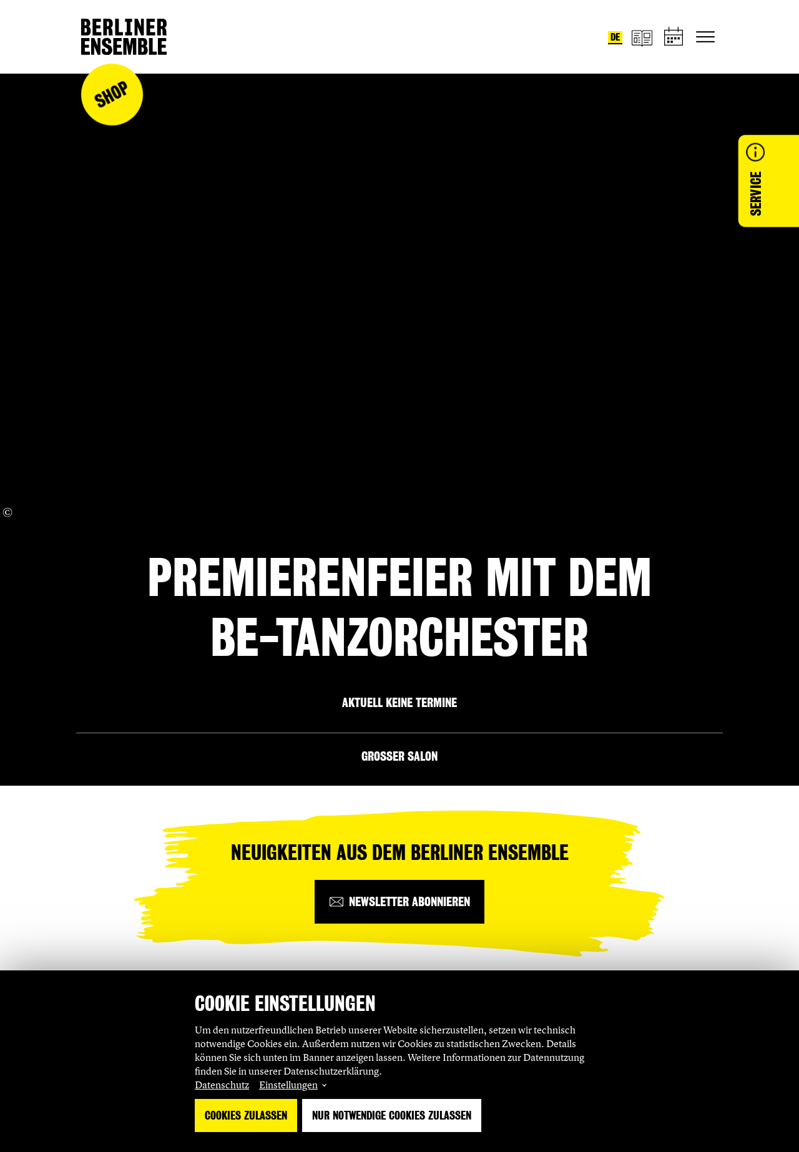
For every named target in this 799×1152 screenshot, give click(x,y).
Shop (111, 94)
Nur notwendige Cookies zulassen (391, 1115)
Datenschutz (222, 1084)
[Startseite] (124, 37)
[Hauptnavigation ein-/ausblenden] (705, 36)
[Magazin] (642, 37)
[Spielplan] (674, 37)
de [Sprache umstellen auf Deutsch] (615, 37)
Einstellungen (288, 1084)
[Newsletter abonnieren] (399, 902)
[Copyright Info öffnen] (7, 512)
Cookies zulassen (246, 1115)
